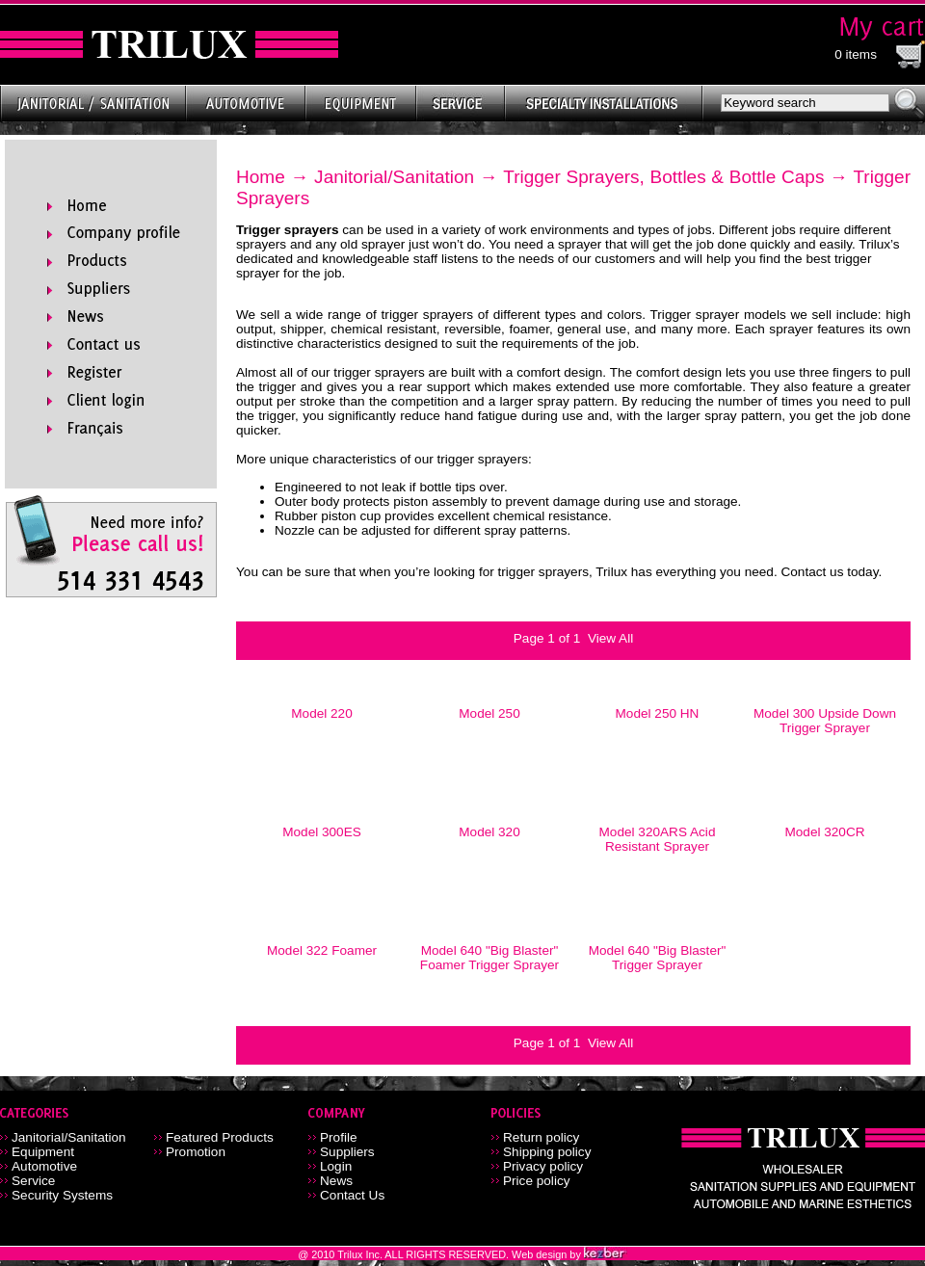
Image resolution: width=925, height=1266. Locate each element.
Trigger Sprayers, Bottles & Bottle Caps (663, 177)
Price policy (536, 1181)
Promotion (195, 1152)
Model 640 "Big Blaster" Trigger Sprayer (658, 957)
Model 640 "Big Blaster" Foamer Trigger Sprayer (489, 957)
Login (336, 1166)
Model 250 (489, 713)
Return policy (541, 1137)
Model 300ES (321, 832)
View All (610, 638)
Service (33, 1181)
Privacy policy (543, 1166)
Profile (338, 1137)
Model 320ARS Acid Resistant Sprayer (657, 839)
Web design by (548, 1254)
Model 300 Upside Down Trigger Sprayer (824, 720)
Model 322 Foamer (322, 950)
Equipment (43, 1152)
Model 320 (489, 832)
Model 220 (321, 713)
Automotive (44, 1166)
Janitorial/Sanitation (394, 177)
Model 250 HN (658, 713)
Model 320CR (824, 832)
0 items (855, 54)
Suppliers (347, 1152)
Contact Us (352, 1195)
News (336, 1181)
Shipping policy (547, 1152)
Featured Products (220, 1137)
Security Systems (62, 1195)
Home (260, 177)
